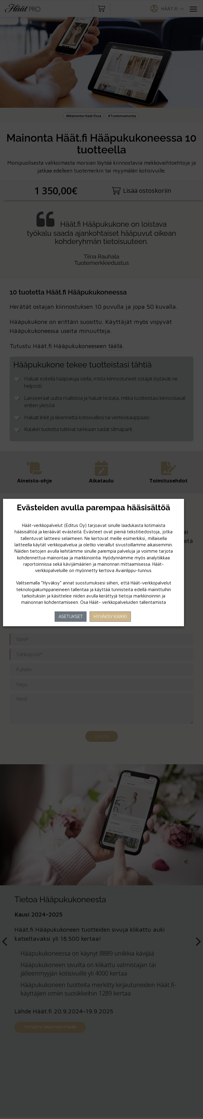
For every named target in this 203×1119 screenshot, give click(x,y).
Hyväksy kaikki (110, 616)
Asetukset (71, 616)
